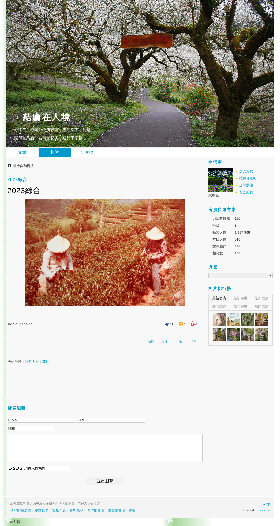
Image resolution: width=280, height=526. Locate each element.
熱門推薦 (261, 306)
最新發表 (219, 298)
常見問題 (59, 510)
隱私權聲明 (116, 510)
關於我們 (41, 510)
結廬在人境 (46, 116)
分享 (164, 341)
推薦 (150, 341)
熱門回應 (240, 306)
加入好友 (246, 171)
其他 (45, 362)
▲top (266, 504)
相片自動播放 (23, 166)
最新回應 (240, 298)
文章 (22, 152)
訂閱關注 (246, 185)
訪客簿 (87, 152)
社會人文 (32, 362)
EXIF (193, 341)
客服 (132, 510)
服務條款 (76, 510)
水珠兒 (213, 195)
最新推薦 (261, 298)
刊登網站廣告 (20, 510)
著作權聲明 (95, 510)
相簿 (54, 152)
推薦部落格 (248, 178)
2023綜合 (17, 179)
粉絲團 (15, 522)
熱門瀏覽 (219, 306)
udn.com (264, 510)
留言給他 (246, 192)
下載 (178, 341)
